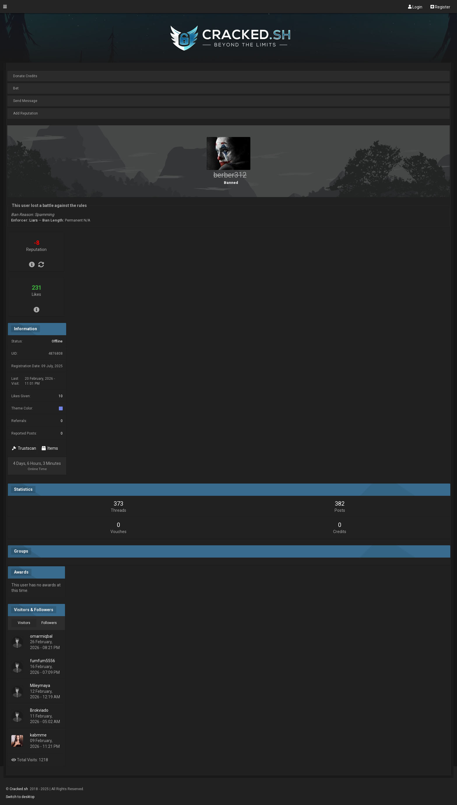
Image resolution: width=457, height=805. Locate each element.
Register (440, 6)
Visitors (24, 623)
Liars (33, 220)
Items (50, 448)
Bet (16, 88)
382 (339, 503)
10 (61, 396)
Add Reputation (25, 113)
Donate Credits (25, 76)
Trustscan (24, 448)
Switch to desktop (20, 797)
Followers (49, 623)
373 (118, 503)
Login (415, 6)
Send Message (25, 101)
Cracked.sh (19, 789)
